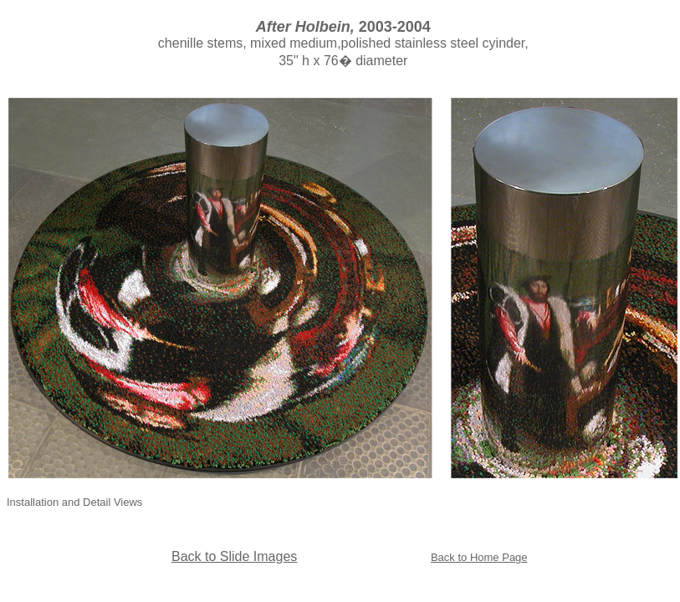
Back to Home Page (479, 557)
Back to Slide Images (234, 556)
